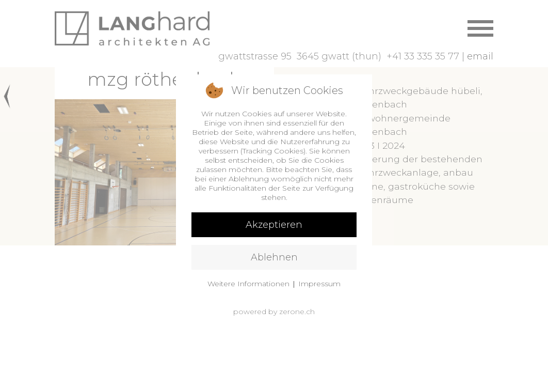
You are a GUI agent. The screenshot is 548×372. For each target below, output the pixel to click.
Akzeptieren (274, 224)
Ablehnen (274, 257)
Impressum (319, 283)
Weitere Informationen (248, 283)
